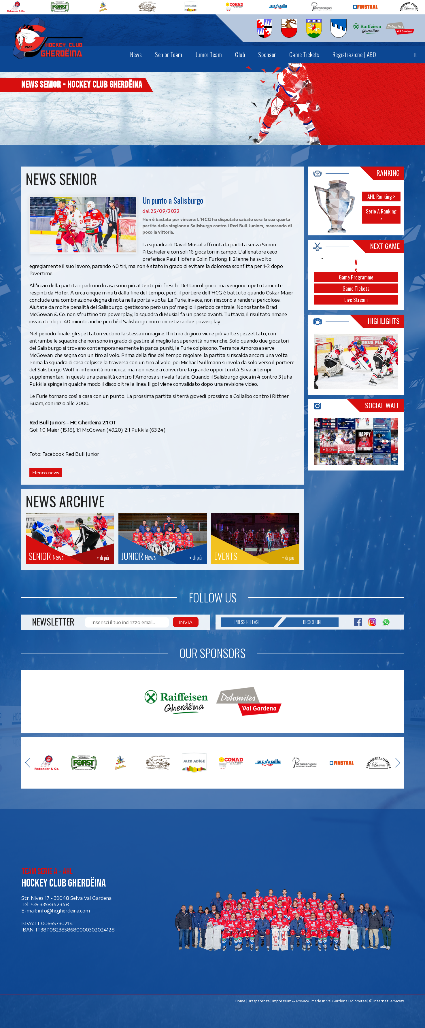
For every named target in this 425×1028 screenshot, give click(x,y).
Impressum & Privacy (290, 1001)
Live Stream (356, 299)
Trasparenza (258, 1001)
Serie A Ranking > (381, 214)
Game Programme (356, 277)
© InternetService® (386, 1001)
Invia (185, 622)
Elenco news (45, 472)
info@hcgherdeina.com (64, 910)
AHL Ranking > (381, 196)
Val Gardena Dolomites (346, 1001)
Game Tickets (356, 288)
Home (240, 1001)
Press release (254, 622)
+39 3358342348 (50, 904)
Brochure (304, 622)
